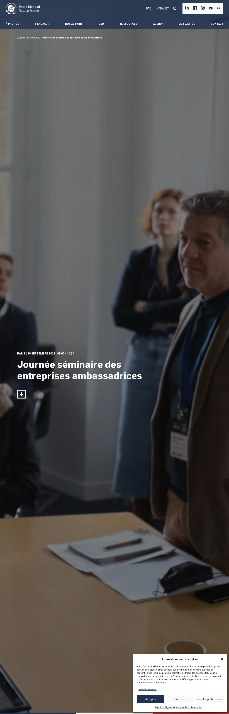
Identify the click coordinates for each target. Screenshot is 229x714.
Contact (217, 23)
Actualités (187, 23)
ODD (101, 23)
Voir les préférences (210, 699)
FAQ (148, 8)
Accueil (21, 37)
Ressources (128, 23)
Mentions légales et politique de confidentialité (178, 707)
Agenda (158, 23)
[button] (222, 659)
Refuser (180, 699)
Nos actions (73, 23)
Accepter (150, 699)
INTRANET (162, 8)
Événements (33, 37)
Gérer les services (147, 689)
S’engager (42, 23)
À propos (12, 23)
